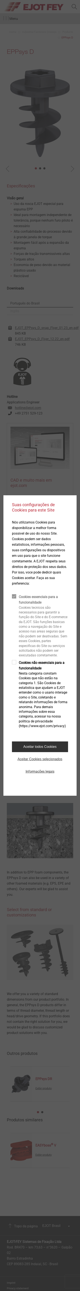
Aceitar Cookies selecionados (39, 759)
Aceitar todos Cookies (40, 746)
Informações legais (40, 771)
